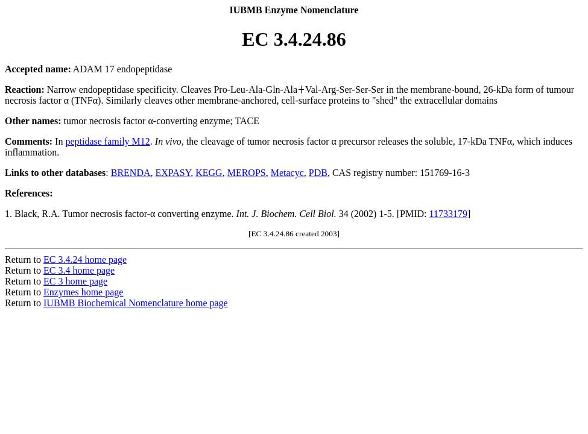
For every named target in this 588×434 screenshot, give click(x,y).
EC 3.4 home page (79, 270)
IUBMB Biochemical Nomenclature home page (135, 303)
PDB (318, 173)
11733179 (448, 214)
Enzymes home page (83, 292)
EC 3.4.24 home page (85, 259)
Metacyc (287, 173)
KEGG (208, 173)
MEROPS (246, 173)
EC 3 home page (75, 281)
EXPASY (173, 173)
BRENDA (131, 173)
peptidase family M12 (107, 141)
